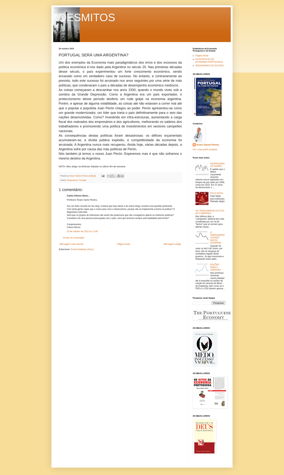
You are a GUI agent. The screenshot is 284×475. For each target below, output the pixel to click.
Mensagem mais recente (71, 244)
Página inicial (123, 244)
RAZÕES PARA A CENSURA (215, 267)
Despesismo (72, 180)
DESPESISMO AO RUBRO (217, 164)
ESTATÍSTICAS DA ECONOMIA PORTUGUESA (209, 60)
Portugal (82, 180)
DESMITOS (87, 17)
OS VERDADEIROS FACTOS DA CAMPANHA (209, 212)
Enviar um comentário (73, 238)
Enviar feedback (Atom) (82, 249)
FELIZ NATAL (217, 193)
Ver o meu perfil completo (205, 149)
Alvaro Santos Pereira (207, 145)
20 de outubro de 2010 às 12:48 (82, 231)
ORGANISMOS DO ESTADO (209, 65)
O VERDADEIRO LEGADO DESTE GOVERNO (217, 237)
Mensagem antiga (172, 244)
